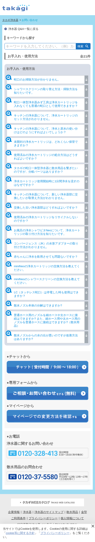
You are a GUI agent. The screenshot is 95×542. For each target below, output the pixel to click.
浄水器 (27, 512)
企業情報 (14, 512)
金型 (84, 512)
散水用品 (72, 512)
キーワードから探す (21, 38)
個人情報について (72, 518)
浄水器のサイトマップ (48, 512)
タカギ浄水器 (10, 20)
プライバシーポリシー (43, 518)
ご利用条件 (18, 518)
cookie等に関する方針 (20, 533)
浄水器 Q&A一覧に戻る (23, 29)
